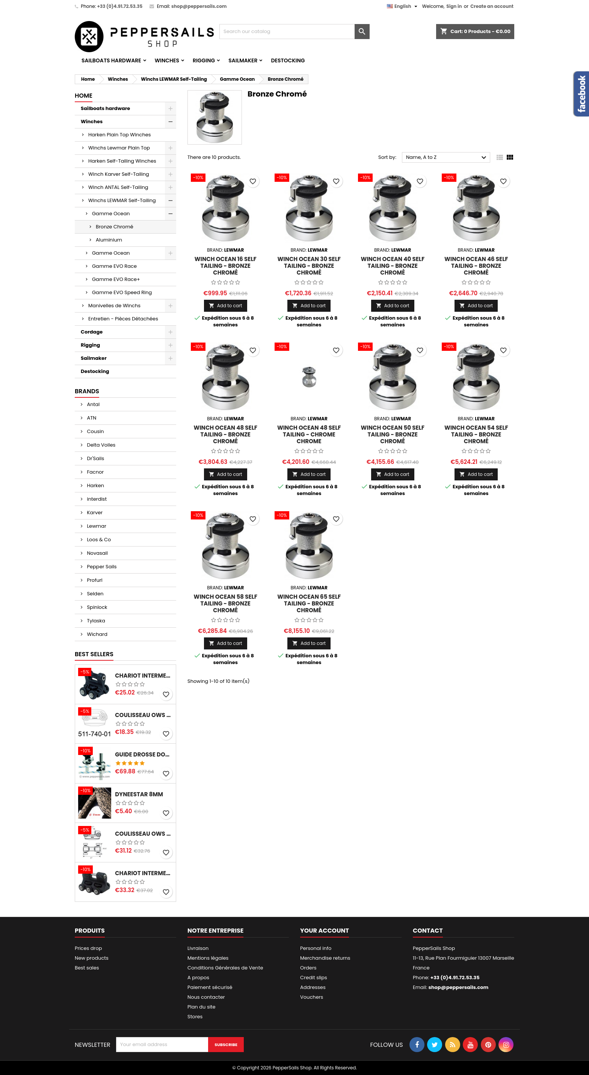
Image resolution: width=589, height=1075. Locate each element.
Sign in (454, 6)
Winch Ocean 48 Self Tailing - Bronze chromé (225, 434)
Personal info (315, 948)
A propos (198, 977)
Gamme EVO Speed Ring (122, 292)
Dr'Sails (95, 458)
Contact (428, 930)
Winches (167, 60)
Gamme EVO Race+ (116, 279)
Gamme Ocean (111, 213)
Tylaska (95, 620)
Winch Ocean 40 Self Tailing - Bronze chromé (392, 265)
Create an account (491, 6)
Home (83, 95)
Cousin (95, 431)
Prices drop (88, 948)
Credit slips (313, 977)
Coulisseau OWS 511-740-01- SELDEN (144, 715)
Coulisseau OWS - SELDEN (144, 833)
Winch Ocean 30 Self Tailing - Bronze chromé (309, 265)
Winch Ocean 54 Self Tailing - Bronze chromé (476, 434)
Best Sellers (94, 654)
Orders (308, 967)
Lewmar (96, 526)
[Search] (294, 31)
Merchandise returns (325, 958)
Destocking (288, 60)
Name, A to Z (447, 157)
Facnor (95, 472)
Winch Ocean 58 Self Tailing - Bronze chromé (225, 603)
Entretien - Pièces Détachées (123, 318)
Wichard (96, 634)
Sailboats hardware (111, 60)
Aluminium (109, 239)
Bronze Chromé (114, 226)
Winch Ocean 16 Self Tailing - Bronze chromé (226, 265)
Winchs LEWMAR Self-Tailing (122, 200)
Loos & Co (98, 539)
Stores (194, 1016)
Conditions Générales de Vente (225, 967)
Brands (87, 391)
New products (92, 958)
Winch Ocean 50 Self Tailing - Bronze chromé (392, 434)
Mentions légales (207, 958)
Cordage (92, 331)
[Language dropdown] (403, 6)
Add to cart (225, 305)
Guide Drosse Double (144, 754)
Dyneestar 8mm (139, 794)
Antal (93, 404)
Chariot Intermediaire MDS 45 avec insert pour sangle (144, 675)
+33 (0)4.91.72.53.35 (119, 6)
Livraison (197, 948)
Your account (324, 930)
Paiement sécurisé (210, 987)
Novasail (97, 553)
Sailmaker (242, 60)
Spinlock (96, 607)
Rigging (204, 60)
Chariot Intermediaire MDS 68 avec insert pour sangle (144, 873)
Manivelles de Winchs (114, 305)
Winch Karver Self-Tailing (118, 174)
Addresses (313, 987)
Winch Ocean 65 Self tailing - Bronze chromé (309, 603)
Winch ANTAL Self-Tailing (118, 187)
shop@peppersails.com (199, 6)
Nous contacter (206, 997)
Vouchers (311, 997)
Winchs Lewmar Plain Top (119, 147)
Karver (94, 512)
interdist (96, 499)
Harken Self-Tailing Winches (122, 161)
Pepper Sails (101, 566)
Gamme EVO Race (114, 266)
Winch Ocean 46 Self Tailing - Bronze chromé (476, 265)
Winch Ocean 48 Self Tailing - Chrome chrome (309, 434)
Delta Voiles (100, 444)
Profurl (94, 580)
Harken (95, 485)
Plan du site (201, 1006)
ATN (91, 417)
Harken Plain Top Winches (119, 134)
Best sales (87, 967)
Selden (95, 593)
